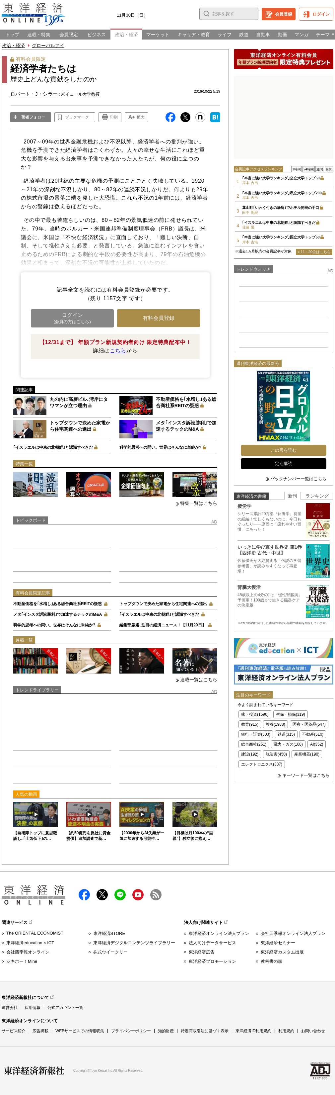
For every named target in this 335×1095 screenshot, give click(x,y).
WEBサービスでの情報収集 (79, 1031)
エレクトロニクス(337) (261, 764)
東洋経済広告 (202, 952)
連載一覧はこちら (198, 679)
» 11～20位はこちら (314, 252)
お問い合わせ (313, 1031)
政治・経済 (13, 45)
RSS (156, 894)
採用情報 (32, 1008)
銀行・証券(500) (255, 734)
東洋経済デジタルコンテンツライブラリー (134, 942)
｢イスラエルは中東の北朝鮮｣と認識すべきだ (53, 447)
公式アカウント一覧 (65, 1008)
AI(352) (316, 744)
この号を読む (284, 450)
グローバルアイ (48, 45)
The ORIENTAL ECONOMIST (34, 933)
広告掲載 (40, 1031)
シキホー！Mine (21, 961)
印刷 (114, 117)
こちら (118, 350)
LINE (120, 894)
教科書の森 (271, 961)
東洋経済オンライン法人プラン (219, 933)
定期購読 (283, 463)
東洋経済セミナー (278, 942)
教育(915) (249, 724)
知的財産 (166, 1031)
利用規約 (286, 1031)
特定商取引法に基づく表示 (205, 1031)
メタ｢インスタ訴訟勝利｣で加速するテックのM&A (57, 614)
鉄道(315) (286, 734)
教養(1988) (275, 724)
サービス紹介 (14, 1031)
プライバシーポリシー (131, 1031)
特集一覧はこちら (198, 503)
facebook (84, 894)
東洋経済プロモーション (212, 961)
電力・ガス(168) (288, 744)
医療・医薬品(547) (309, 724)
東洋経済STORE (109, 933)
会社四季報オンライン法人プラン (293, 933)
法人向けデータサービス (212, 942)
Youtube (138, 894)
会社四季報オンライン (27, 952)
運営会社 (10, 1008)
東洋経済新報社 (34, 1071)
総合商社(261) (253, 744)
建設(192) (249, 754)
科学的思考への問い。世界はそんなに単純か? (160, 447)
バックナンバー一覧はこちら (298, 478)
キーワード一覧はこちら (306, 775)
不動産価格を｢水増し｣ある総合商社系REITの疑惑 (57, 603)
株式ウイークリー (110, 952)
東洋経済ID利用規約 (253, 1031)
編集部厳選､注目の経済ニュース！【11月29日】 (162, 625)
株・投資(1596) (255, 714)
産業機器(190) (306, 754)
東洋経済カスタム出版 (282, 952)
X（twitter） (102, 894)
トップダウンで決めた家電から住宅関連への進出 (163, 603)
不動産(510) (312, 734)
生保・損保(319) (290, 714)
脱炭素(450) (276, 754)
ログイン (321, 14)
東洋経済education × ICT (30, 942)
